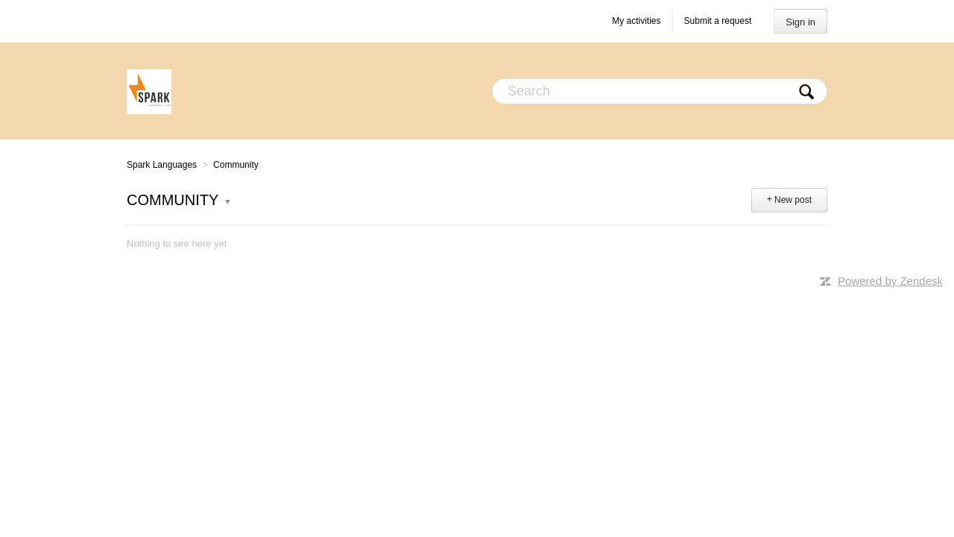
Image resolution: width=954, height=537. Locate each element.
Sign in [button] (800, 22)
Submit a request (718, 21)
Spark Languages (162, 165)
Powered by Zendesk (890, 280)
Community (236, 165)
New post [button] (793, 200)
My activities (636, 21)
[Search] (659, 91)
